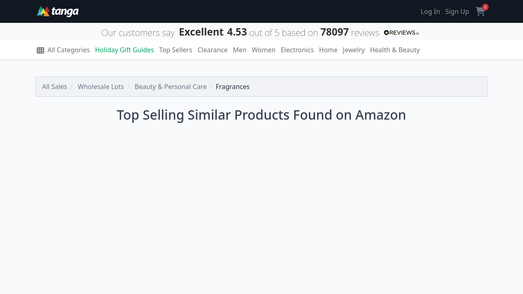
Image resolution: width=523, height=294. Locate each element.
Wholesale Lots (101, 86)
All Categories (63, 49)
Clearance (212, 49)
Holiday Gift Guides (124, 49)
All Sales (54, 86)
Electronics (297, 49)
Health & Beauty (395, 49)
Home (328, 49)
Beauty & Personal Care (171, 86)
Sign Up (457, 11)
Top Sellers (175, 49)
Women (263, 49)
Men (239, 49)
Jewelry (354, 49)
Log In (430, 11)
